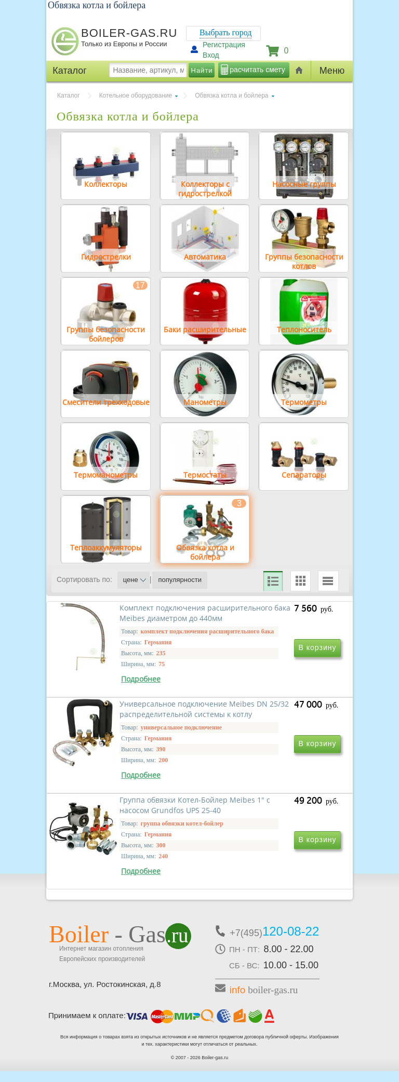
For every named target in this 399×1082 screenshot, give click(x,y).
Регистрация (224, 44)
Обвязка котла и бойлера (231, 95)
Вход (211, 55)
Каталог (68, 95)
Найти (202, 70)
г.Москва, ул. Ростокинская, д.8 (105, 995)
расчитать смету (257, 69)
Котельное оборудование (135, 95)
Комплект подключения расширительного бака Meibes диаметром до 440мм (126, 719)
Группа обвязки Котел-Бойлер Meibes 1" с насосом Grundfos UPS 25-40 (129, 869)
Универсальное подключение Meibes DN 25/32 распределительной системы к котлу (270, 724)
